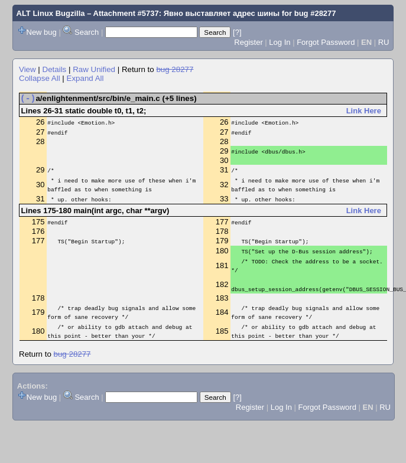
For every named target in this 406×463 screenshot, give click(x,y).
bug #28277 (315, 13)
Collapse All (39, 78)
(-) (27, 100)
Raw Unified (94, 69)
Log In (279, 42)
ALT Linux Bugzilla (51, 13)
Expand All (85, 78)
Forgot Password (326, 42)
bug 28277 (174, 69)
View (27, 69)
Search (86, 32)
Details (55, 69)
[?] (237, 32)
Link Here (363, 113)
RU (383, 42)
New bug (42, 32)
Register (248, 42)
